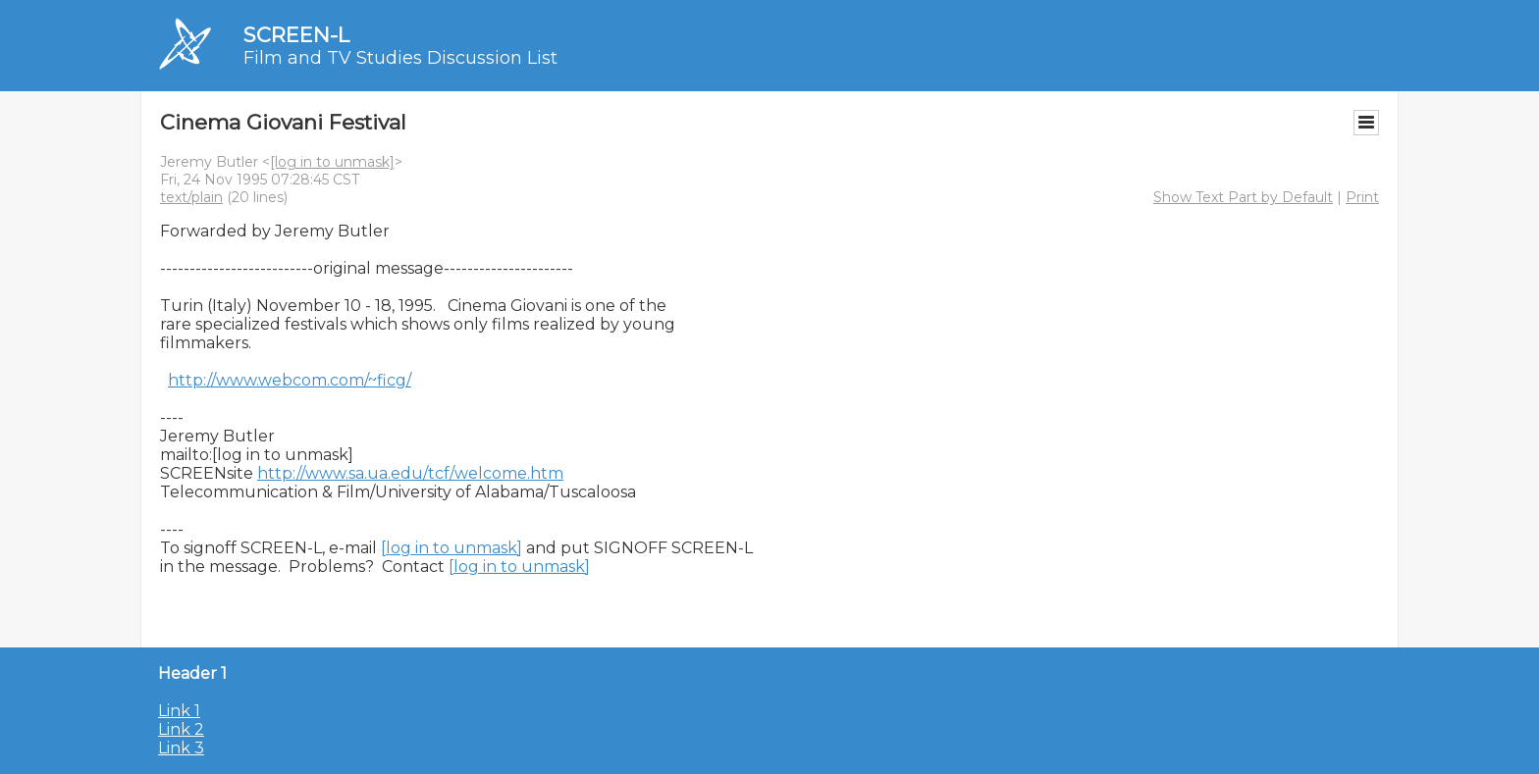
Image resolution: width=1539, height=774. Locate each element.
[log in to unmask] (332, 162)
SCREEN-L (296, 35)
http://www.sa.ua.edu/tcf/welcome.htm (410, 473)
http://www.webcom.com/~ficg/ (289, 380)
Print (1362, 197)
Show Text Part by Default (1243, 197)
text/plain (191, 197)
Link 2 (181, 729)
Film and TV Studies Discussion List (400, 58)
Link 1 (179, 710)
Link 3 (181, 748)
